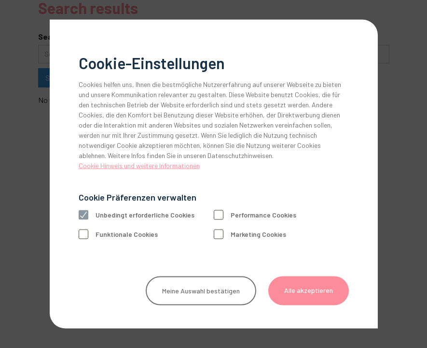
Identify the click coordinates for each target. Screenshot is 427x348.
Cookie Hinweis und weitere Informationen (139, 165)
